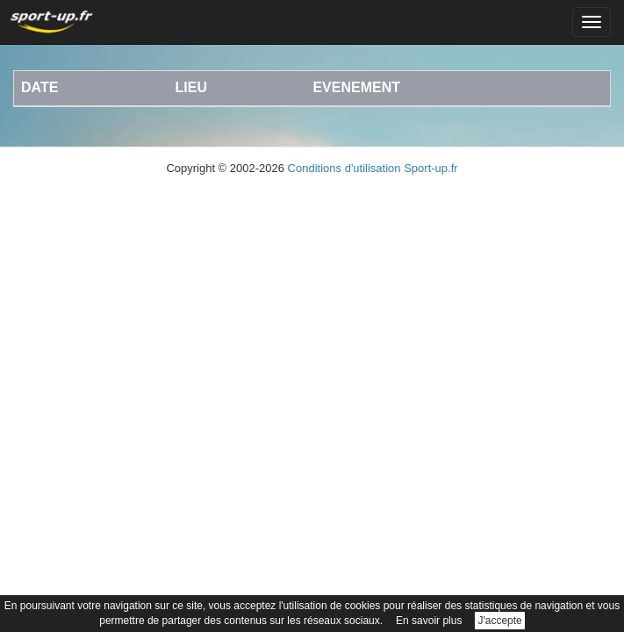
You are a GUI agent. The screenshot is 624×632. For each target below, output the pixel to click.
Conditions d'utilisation (344, 168)
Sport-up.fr (430, 168)
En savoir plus (429, 620)
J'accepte (499, 620)
